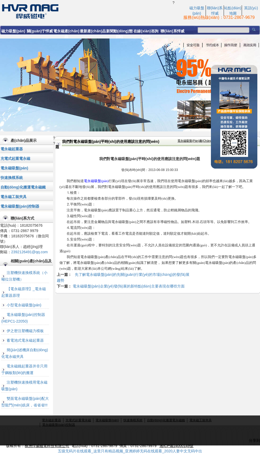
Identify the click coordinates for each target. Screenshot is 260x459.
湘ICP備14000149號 (176, 446)
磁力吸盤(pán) (13, 31)
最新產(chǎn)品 (93, 31)
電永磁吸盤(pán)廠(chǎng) (195, 140)
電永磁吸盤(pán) (14, 168)
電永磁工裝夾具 (14, 197)
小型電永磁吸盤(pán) (24, 305)
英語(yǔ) (251, 8)
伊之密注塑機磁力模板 (25, 331)
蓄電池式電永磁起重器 (25, 340)
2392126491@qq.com (29, 252)
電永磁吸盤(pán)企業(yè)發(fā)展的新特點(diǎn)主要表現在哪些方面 (129, 286)
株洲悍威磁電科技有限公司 (47, 446)
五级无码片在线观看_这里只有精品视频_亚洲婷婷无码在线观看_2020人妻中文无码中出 (130, 451)
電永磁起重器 (12, 149)
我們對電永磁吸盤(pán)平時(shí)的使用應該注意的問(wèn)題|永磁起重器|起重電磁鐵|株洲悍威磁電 (86, 11)
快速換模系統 (12, 177)
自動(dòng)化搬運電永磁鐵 (23, 187)
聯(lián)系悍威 (172, 31)
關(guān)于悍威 (40, 31)
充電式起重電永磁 (15, 158)
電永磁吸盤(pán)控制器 (20, 206)
